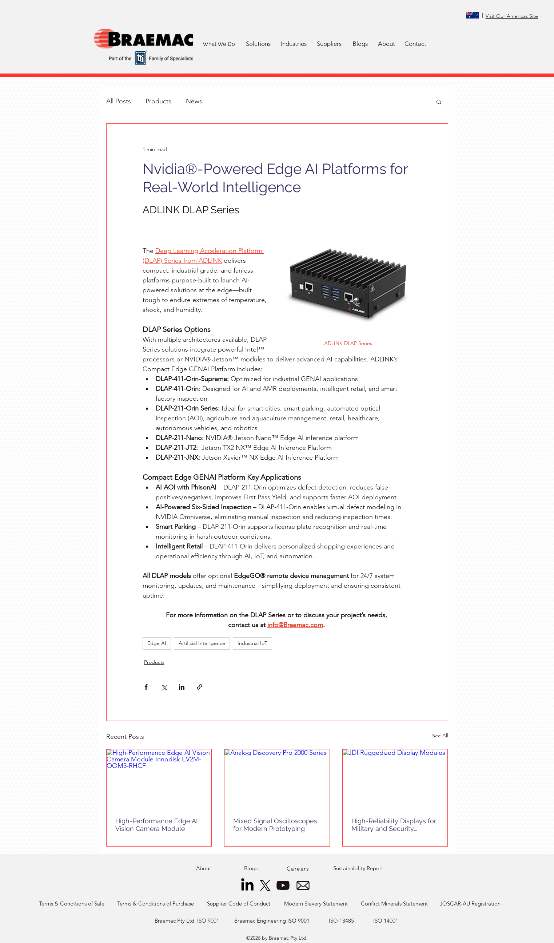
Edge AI (156, 643)
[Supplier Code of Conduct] (239, 903)
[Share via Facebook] (146, 687)
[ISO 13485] (341, 921)
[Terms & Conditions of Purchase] (155, 903)
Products (158, 101)
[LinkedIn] (247, 885)
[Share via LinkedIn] (181, 687)
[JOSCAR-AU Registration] (470, 903)
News (194, 101)
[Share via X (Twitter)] (163, 687)
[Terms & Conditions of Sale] (71, 903)
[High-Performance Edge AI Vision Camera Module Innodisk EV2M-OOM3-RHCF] (159, 778)
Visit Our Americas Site (512, 16)
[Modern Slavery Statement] (316, 903)
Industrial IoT (252, 643)
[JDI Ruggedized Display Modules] (395, 778)
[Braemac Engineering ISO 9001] (272, 921)
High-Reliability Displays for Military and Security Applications (393, 824)
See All (440, 735)
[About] (386, 44)
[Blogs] (360, 44)
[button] (258, 44)
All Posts (118, 101)
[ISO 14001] (386, 921)
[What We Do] (219, 44)
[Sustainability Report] (358, 868)
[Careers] (298, 868)
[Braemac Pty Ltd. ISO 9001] (187, 921)
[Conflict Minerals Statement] (394, 903)
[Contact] (415, 44)
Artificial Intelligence (202, 643)
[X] (265, 885)
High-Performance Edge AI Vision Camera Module (156, 824)
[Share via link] (199, 687)
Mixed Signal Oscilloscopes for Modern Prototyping (275, 824)
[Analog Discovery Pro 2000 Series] (277, 778)
